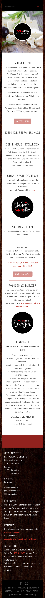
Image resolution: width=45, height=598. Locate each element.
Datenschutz (29, 594)
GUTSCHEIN (22, 121)
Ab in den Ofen (22, 274)
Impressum (15, 594)
